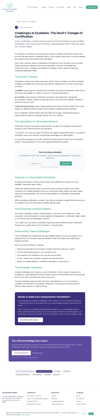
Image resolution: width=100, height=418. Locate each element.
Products (51, 7)
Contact (78, 401)
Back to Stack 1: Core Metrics (26, 22)
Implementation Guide (34, 404)
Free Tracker (92, 7)
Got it (91, 413)
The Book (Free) (32, 401)
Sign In (81, 7)
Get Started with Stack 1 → (30, 320)
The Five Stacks (33, 7)
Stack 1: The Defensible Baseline (37, 398)
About (69, 7)
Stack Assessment (57, 404)
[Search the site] (74, 7)
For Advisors (61, 7)
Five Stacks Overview (34, 396)
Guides (44, 7)
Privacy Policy (80, 404)
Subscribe (66, 163)
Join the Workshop (21, 353)
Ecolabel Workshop (58, 401)
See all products (37, 353)
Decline (84, 413)
